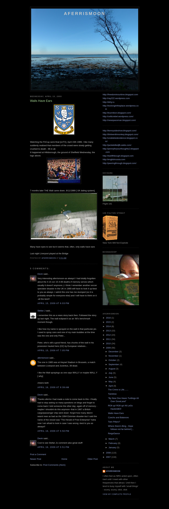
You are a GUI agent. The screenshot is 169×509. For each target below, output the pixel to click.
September (114, 364)
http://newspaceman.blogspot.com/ (119, 120)
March (112, 439)
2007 (108, 457)
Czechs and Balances (118, 417)
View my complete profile (117, 494)
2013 (108, 330)
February (113, 443)
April (111, 386)
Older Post (93, 459)
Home (64, 459)
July (111, 373)
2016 (108, 318)
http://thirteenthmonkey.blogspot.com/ (120, 134)
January (113, 447)
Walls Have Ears (116, 413)
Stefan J (41, 310)
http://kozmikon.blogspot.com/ (117, 113)
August (112, 368)
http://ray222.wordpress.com (116, 98)
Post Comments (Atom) (54, 465)
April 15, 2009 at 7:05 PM (53, 350)
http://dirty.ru (108, 102)
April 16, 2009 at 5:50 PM (53, 431)
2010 (108, 343)
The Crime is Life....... (118, 389)
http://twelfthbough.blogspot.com (118, 156)
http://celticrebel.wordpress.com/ (118, 116)
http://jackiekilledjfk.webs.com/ (117, 145)
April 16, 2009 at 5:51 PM (53, 447)
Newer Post (35, 459)
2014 (108, 326)
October (113, 360)
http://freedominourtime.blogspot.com (120, 94)
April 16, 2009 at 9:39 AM (53, 387)
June (111, 377)
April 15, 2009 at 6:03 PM (53, 303)
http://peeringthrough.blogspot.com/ (119, 163)
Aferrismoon (84, 13)
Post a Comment (38, 454)
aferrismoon (43, 358)
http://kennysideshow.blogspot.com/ (119, 130)
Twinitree (112, 394)
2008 (108, 452)
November (114, 356)
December (114, 351)
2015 (108, 322)
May (111, 381)
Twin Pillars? (114, 422)
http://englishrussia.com (114, 159)
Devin (40, 274)
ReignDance (114, 433)
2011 (108, 339)
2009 (108, 348)
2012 (108, 335)
